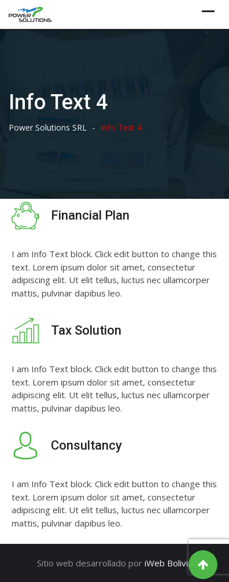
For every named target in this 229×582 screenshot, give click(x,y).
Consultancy (86, 445)
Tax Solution (86, 330)
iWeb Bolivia (169, 563)
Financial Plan (90, 215)
